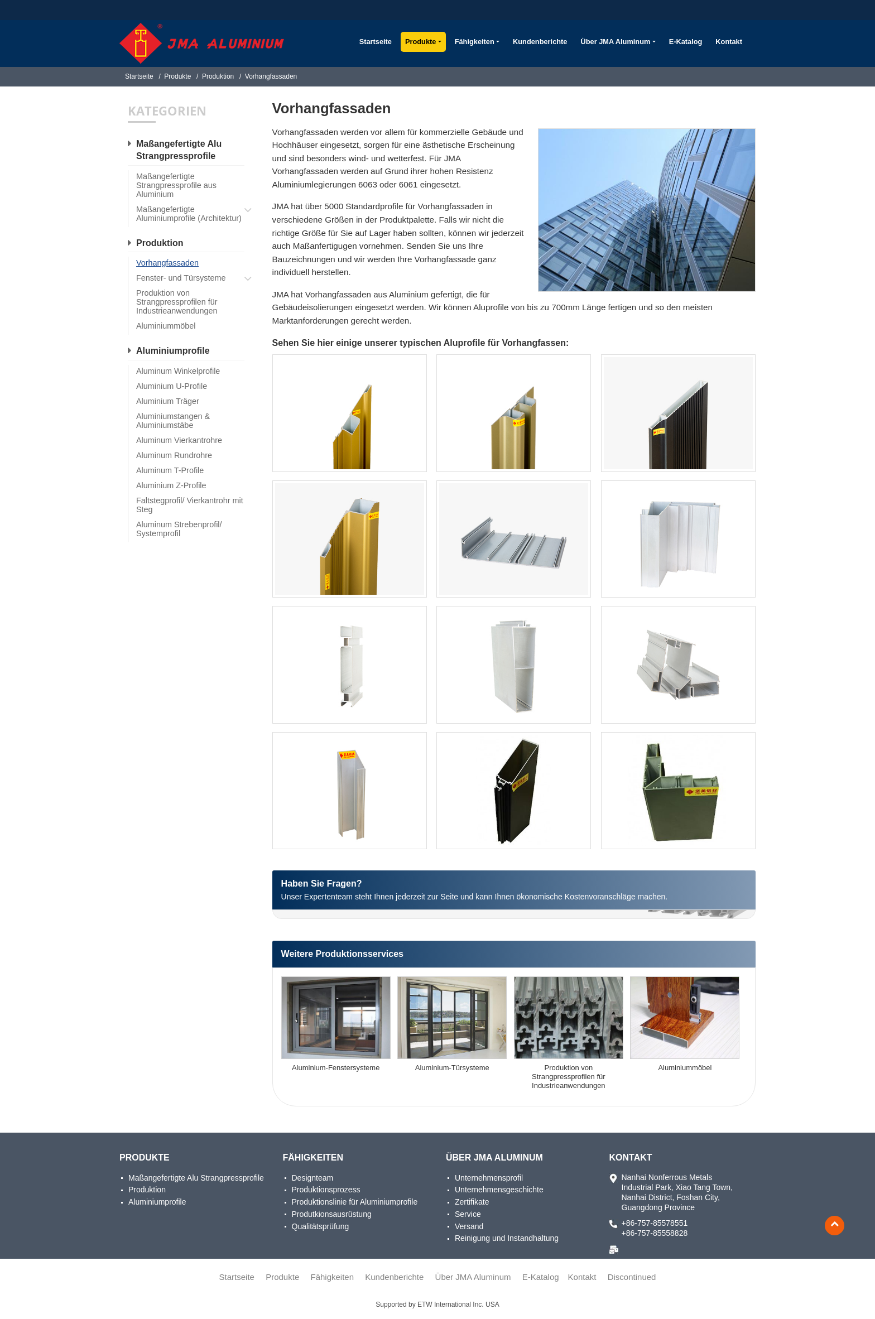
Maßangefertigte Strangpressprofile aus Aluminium (176, 185)
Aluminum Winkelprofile (178, 371)
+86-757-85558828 (655, 1233)
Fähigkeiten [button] (474, 41)
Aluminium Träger (167, 401)
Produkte (177, 76)
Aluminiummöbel (684, 1067)
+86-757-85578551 (655, 1223)
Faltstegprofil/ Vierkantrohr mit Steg (189, 505)
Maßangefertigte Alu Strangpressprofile (179, 150)
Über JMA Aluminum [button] (615, 41)
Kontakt (728, 41)
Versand (469, 1226)
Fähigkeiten (313, 1157)
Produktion (218, 76)
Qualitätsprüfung (320, 1226)
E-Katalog (686, 41)
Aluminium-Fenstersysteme (336, 1067)
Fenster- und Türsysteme (181, 277)
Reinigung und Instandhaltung (507, 1238)
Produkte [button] (420, 41)
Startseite (375, 41)
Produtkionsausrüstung (332, 1214)
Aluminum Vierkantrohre (179, 440)
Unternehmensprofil (489, 1177)
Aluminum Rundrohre (174, 455)
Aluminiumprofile (173, 350)
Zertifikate (472, 1201)
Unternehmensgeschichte (499, 1189)
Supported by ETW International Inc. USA (437, 1304)
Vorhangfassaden (167, 262)
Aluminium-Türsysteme (452, 1067)
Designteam (313, 1177)
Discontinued (632, 1277)
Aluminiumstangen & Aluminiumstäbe (173, 421)
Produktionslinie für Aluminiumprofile (355, 1201)
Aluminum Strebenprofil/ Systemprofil (179, 529)
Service (468, 1214)
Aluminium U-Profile (171, 386)
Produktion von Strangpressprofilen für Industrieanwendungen (568, 1076)
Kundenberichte (540, 41)
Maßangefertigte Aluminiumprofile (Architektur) (189, 214)
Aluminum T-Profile (170, 470)
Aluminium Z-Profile (171, 485)
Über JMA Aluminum (494, 1157)
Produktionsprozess (326, 1189)
